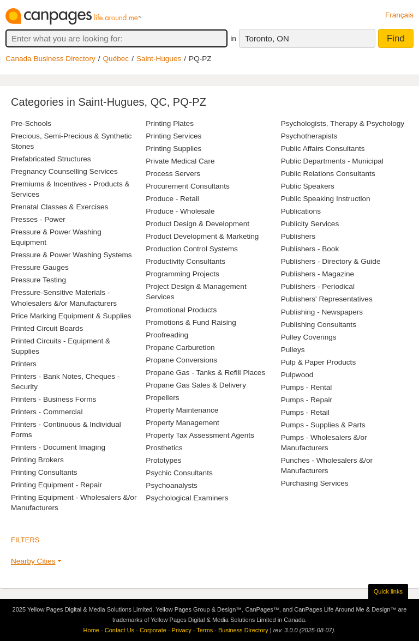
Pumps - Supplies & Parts (323, 425)
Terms (204, 630)
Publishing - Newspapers (322, 312)
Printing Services (173, 136)
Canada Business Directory (50, 59)
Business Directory (243, 630)
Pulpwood (297, 375)
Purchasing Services (315, 483)
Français (399, 15)
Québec (116, 59)
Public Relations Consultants (328, 174)
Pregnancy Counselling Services (64, 171)
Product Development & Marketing (202, 236)
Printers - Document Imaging (58, 447)
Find (396, 38)
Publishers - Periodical (318, 286)
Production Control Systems (191, 249)
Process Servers (173, 174)
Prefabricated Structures (51, 159)
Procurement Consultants (187, 186)
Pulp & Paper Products (318, 362)
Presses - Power (38, 219)
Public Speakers (307, 186)
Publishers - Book (310, 249)
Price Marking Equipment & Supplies (71, 316)
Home (91, 630)
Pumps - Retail (305, 412)
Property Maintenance (182, 410)
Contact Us (119, 630)
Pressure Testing (38, 280)
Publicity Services (310, 224)
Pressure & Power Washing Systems (71, 255)
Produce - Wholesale (180, 211)
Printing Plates (170, 123)
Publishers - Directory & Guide (331, 261)
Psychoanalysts (171, 485)
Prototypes (163, 460)
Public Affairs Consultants (323, 148)
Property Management (182, 423)
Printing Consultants (44, 472)
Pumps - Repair (306, 400)
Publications (301, 211)
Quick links (388, 591)
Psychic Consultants (179, 473)
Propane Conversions (181, 360)
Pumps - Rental (306, 387)
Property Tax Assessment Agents (200, 435)
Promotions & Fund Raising (191, 322)
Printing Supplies (173, 148)
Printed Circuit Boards (47, 328)
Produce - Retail (172, 199)
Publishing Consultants (318, 324)
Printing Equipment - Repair (56, 485)
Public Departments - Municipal (332, 161)
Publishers (298, 236)
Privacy (181, 630)
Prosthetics (164, 448)
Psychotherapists (309, 136)
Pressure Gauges (40, 267)
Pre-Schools (31, 123)
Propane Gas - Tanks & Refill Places (205, 372)
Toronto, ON (267, 38)
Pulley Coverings (309, 337)
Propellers (162, 398)
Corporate (153, 630)
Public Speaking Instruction (325, 199)
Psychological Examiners (187, 498)
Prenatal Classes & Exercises (59, 207)
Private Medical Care (180, 161)
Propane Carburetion (180, 347)
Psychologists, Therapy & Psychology (342, 123)
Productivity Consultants (185, 261)
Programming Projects (182, 274)
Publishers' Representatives (327, 299)
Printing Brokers (37, 460)
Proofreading (167, 335)
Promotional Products (181, 310)
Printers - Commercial (46, 412)
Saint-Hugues (158, 59)
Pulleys (293, 350)
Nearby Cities (33, 561)
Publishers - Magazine (318, 274)
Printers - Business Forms (53, 399)
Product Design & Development (197, 224)
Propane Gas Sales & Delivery (196, 385)
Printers (24, 364)
